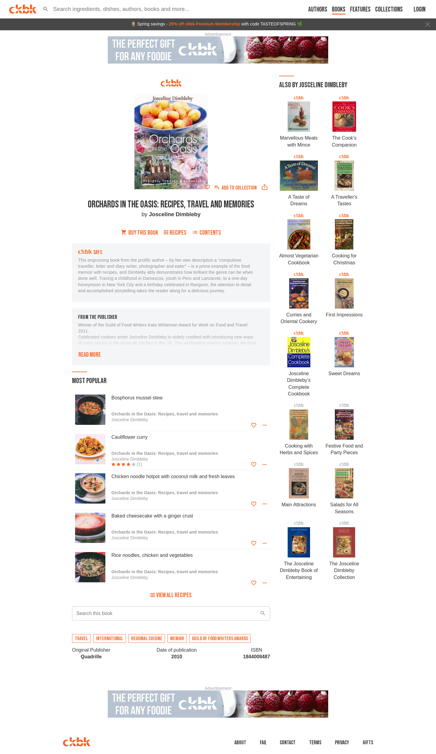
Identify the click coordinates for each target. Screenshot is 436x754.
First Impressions (344, 314)
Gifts (368, 742)
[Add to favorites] (207, 187)
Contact (288, 742)
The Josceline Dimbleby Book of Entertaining (299, 570)
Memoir (177, 639)
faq (263, 742)
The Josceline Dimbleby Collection (344, 570)
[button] (46, 9)
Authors (317, 9)
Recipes (175, 232)
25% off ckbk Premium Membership (204, 23)
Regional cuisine (146, 639)
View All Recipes (171, 595)
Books (338, 9)
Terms (315, 742)
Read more (89, 355)
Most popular (89, 380)
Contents (206, 232)
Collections (389, 9)
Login (419, 9)
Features (360, 9)
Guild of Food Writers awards (220, 639)
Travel (81, 639)
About (240, 742)
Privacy (342, 742)
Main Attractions (299, 504)
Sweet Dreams (344, 373)
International (109, 639)
